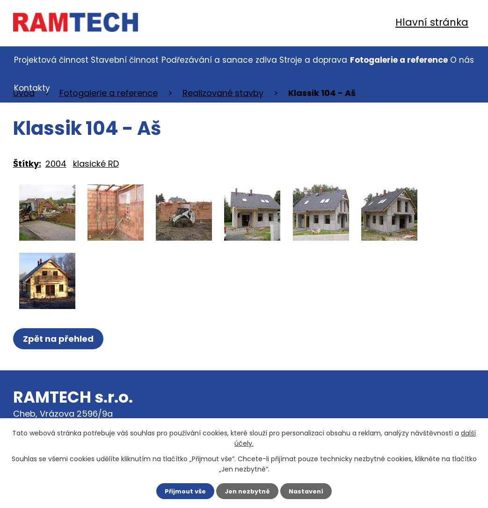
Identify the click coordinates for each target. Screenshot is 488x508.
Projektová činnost (51, 60)
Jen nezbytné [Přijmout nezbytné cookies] (247, 490)
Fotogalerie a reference (399, 60)
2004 (55, 163)
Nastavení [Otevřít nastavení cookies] (309, 490)
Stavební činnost (125, 60)
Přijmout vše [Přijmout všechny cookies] (182, 490)
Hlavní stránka (431, 22)
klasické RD (96, 163)
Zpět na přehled (61, 339)
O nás (462, 60)
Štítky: (27, 163)
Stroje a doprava (313, 60)
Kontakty (32, 88)
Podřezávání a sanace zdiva (219, 60)
